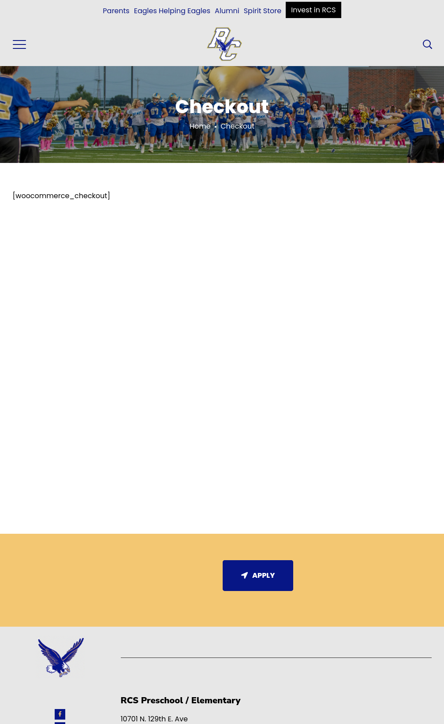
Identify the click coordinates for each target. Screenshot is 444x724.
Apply (258, 575)
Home (200, 126)
